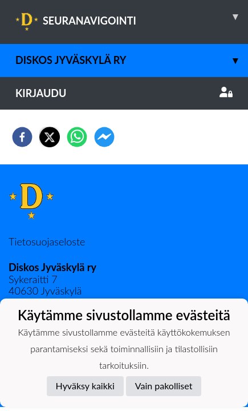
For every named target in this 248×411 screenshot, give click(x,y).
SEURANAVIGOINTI (131, 16)
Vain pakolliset (164, 385)
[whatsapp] (77, 137)
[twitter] (49, 137)
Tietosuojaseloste (47, 241)
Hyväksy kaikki (85, 385)
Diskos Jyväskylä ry (131, 60)
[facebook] (22, 137)
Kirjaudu (124, 93)
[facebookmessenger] (104, 137)
